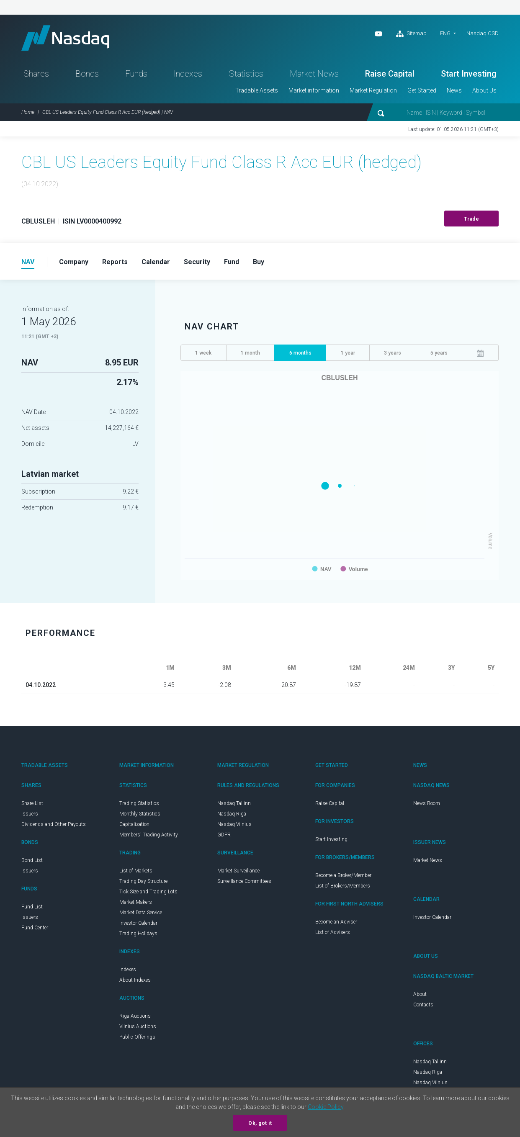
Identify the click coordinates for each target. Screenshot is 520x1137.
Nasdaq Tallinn (234, 803)
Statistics (246, 74)
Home (27, 112)
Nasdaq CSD (482, 33)
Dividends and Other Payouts (53, 824)
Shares (36, 74)
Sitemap (411, 34)
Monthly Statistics (139, 814)
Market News (314, 74)
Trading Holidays (138, 933)
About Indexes (135, 980)
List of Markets (135, 871)
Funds (136, 74)
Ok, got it (260, 1123)
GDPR (224, 835)
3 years (392, 353)
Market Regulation (373, 90)
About (420, 994)
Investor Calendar (138, 923)
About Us (484, 90)
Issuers (29, 814)
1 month (250, 353)
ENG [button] (445, 33)
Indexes (188, 74)
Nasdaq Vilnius (234, 824)
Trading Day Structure (143, 881)
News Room (426, 803)
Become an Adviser (336, 922)
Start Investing (469, 74)
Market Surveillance (238, 871)
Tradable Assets (256, 90)
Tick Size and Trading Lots (148, 892)
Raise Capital (389, 74)
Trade (471, 219)
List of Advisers (332, 932)
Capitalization (134, 824)
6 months (300, 353)
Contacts (423, 1005)
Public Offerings (137, 1037)
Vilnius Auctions (137, 1026)
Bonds (87, 74)
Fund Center (34, 928)
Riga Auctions (135, 1016)
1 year (348, 353)
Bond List (32, 860)
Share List (32, 803)
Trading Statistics (139, 803)
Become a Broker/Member (343, 875)
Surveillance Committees (244, 881)
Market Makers (135, 902)
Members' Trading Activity (148, 835)
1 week (203, 353)
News (454, 90)
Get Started (421, 90)
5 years (439, 353)
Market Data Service (140, 913)
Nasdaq (65, 38)
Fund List (32, 907)
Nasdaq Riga (231, 814)
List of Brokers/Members (342, 886)
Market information (313, 90)
